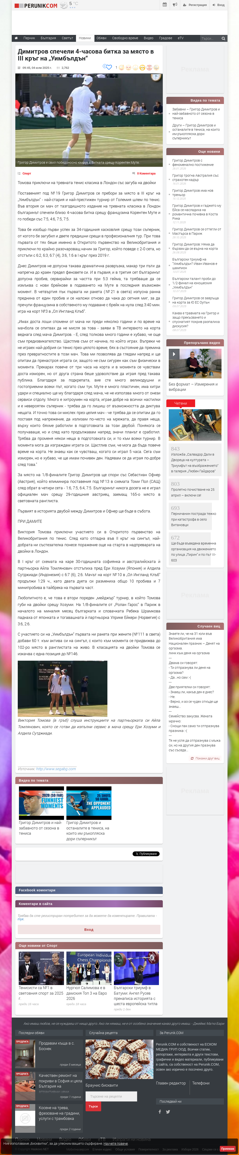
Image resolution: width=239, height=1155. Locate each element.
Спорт (27, 173)
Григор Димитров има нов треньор (192, 192)
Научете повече (116, 1143)
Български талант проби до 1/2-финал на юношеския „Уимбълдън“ (194, 282)
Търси (93, 1106)
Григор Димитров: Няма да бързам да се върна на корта (195, 246)
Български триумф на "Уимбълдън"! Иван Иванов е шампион (194, 263)
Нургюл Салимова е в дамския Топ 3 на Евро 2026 (86, 993)
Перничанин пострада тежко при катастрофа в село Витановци (193, 519)
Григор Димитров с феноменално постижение (193, 162)
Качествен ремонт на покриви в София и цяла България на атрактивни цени (60, 1083)
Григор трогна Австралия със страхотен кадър (195, 177)
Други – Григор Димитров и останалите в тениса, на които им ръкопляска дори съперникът (196, 132)
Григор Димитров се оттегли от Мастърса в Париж (196, 231)
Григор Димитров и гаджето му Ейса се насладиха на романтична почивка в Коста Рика (196, 212)
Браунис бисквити (102, 1085)
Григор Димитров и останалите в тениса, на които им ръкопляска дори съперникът (87, 830)
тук (21, 919)
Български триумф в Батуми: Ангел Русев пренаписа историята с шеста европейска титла (135, 995)
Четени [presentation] (180, 403)
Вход (89, 930)
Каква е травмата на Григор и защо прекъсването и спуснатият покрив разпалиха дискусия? (196, 319)
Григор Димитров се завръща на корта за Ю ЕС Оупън (195, 300)
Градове (165, 38)
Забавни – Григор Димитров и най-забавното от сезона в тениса (196, 113)
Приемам (227, 1148)
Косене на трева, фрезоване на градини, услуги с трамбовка (59, 1113)
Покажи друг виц (205, 758)
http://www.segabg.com (56, 768)
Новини (85, 38)
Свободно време (125, 38)
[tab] (180, 404)
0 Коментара (146, 173)
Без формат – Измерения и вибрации (193, 386)
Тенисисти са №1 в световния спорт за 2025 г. (41, 993)
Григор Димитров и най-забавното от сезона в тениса (40, 828)
